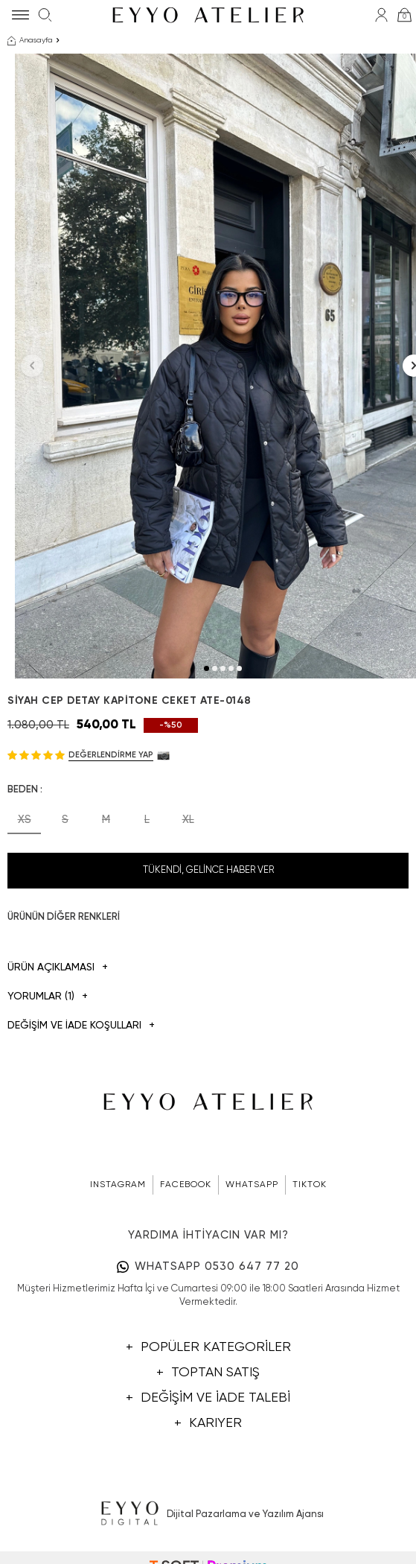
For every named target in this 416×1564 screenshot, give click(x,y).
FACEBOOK (185, 1184)
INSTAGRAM (118, 1184)
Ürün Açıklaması (57, 968)
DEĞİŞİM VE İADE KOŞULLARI (81, 1026)
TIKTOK (309, 1184)
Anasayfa (30, 41)
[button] (206, 668)
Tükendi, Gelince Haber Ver (208, 870)
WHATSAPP (251, 1184)
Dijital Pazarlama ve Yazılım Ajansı (208, 1514)
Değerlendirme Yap (110, 755)
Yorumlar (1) (47, 997)
